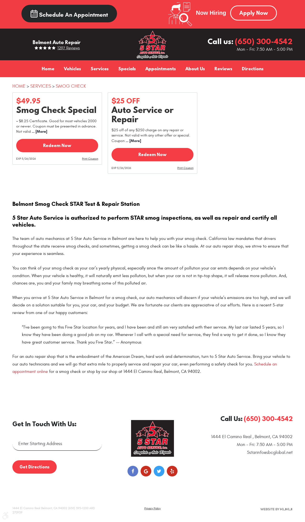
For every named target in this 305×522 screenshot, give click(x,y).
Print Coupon (90, 158)
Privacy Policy (152, 508)
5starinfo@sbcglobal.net (270, 452)
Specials (127, 68)
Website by (276, 509)
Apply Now (253, 12)
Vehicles (72, 68)
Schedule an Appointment (69, 14)
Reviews (223, 68)
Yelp (172, 471)
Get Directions (35, 467)
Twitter (159, 471)
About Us (195, 68)
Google (146, 471)
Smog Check (71, 86)
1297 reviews (68, 48)
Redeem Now (57, 145)
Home (48, 68)
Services (100, 68)
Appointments (160, 68)
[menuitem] (48, 68)
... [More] (39, 131)
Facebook (132, 471)
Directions (253, 68)
